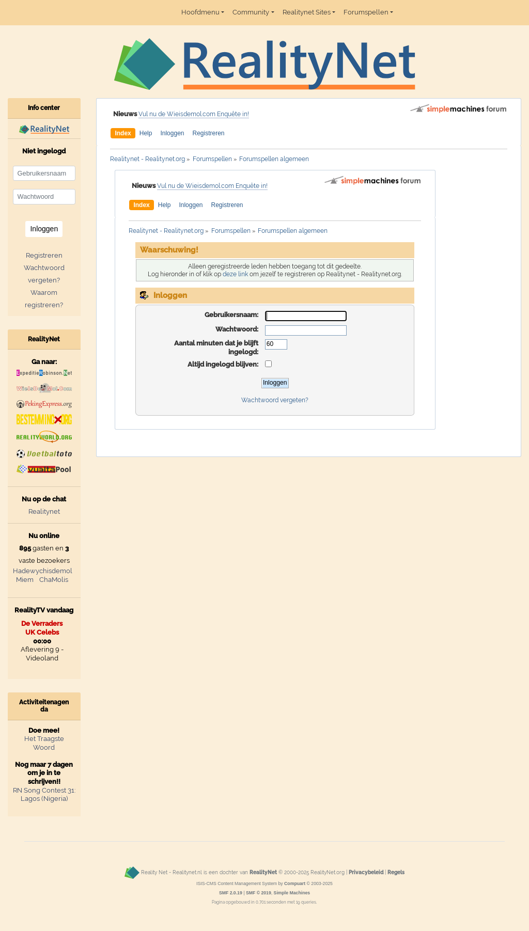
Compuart (294, 883)
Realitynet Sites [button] (307, 12)
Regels (395, 873)
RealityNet (263, 873)
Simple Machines (292, 892)
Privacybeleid (366, 873)
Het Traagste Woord (44, 743)
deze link (235, 274)
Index (123, 133)
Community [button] (250, 12)
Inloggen (172, 133)
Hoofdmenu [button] (200, 12)
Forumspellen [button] (366, 12)
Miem (25, 579)
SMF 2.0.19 (230, 892)
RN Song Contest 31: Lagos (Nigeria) (44, 794)
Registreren (208, 133)
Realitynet (44, 511)
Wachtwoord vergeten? (274, 400)
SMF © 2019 (258, 892)
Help (145, 133)
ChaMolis (53, 579)
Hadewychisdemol (42, 571)
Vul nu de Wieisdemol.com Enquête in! (193, 114)
